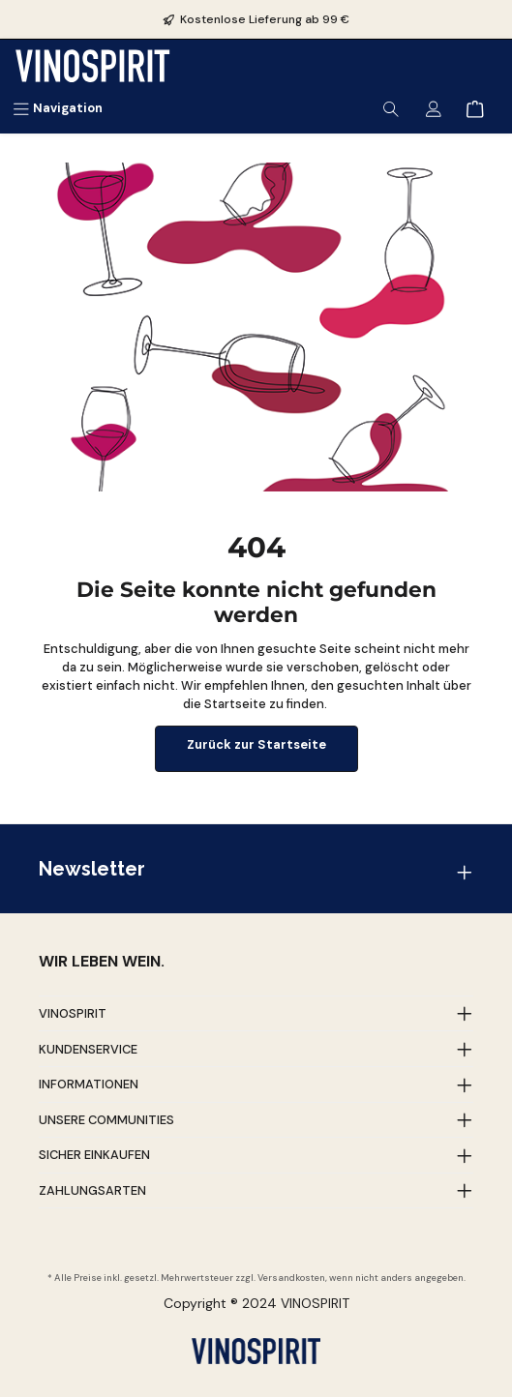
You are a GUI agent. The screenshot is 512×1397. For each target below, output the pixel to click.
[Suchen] (391, 108)
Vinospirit (72, 1013)
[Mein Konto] (433, 108)
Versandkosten (291, 1277)
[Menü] (57, 108)
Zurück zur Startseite (256, 744)
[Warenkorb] (475, 108)
